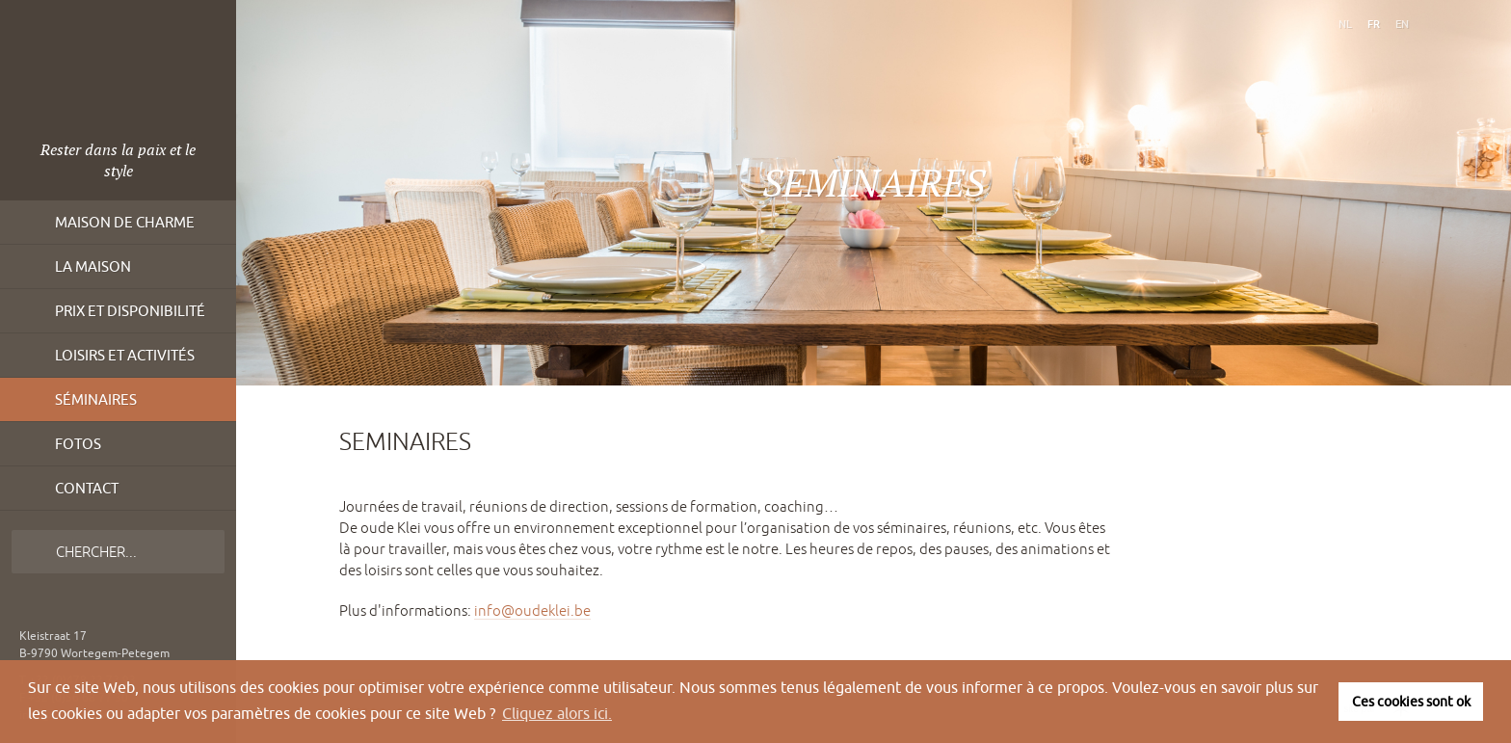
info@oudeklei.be (532, 610)
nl (1345, 23)
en (1402, 23)
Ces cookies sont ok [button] (1411, 701)
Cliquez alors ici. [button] (557, 713)
